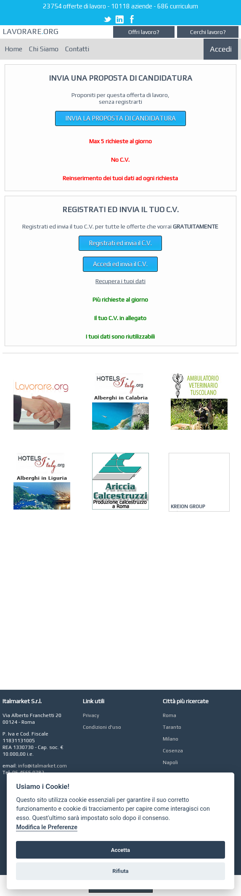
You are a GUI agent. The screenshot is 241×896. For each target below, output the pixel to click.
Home (13, 49)
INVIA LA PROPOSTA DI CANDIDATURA (120, 118)
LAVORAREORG (30, 31)
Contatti (77, 49)
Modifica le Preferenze (46, 827)
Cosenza (173, 751)
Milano (170, 739)
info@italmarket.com (42, 766)
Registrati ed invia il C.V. (120, 243)
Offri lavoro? (143, 32)
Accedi (221, 49)
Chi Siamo (43, 49)
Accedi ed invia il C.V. (120, 264)
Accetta (120, 850)
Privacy (91, 715)
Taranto (172, 727)
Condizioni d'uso (102, 727)
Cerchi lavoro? (208, 32)
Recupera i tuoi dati (120, 281)
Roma (169, 715)
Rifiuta (120, 871)
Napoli (170, 762)
